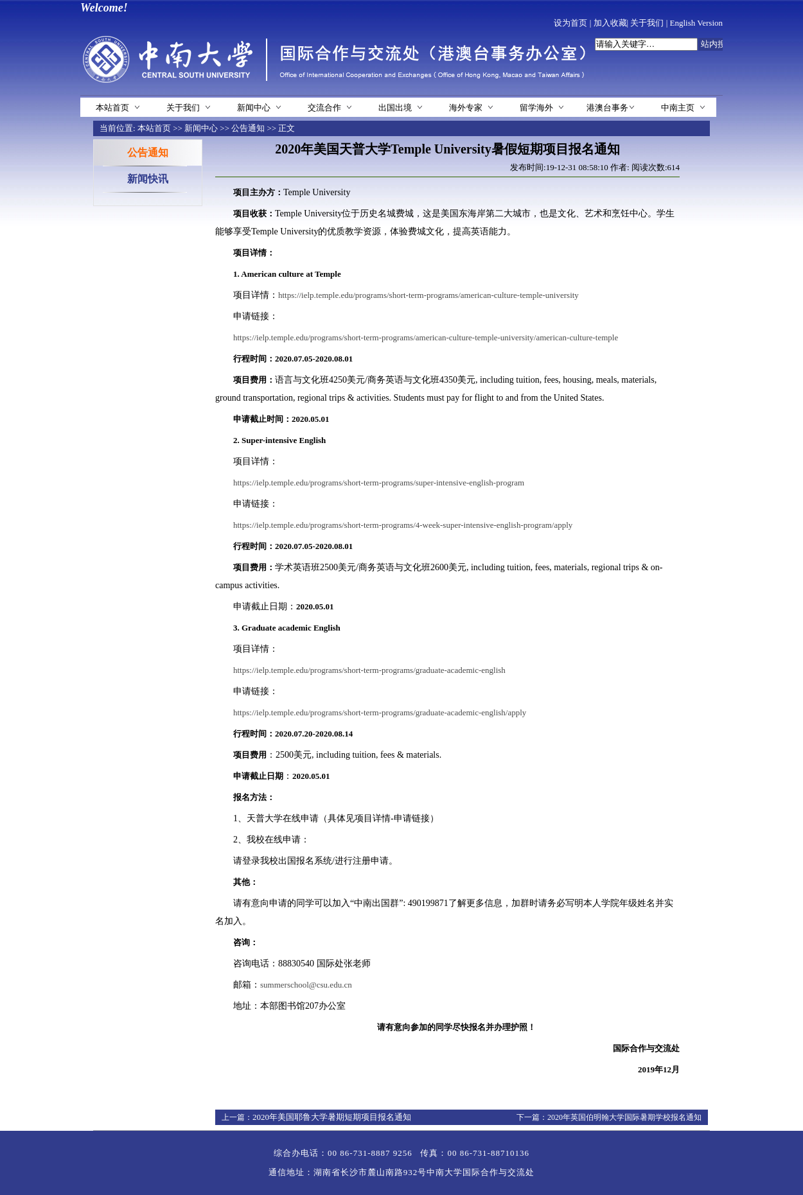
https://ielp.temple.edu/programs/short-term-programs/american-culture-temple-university (428, 295)
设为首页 (570, 23)
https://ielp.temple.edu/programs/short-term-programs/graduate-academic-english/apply (379, 712)
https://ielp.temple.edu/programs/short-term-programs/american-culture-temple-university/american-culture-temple (425, 337)
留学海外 (536, 107)
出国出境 (395, 107)
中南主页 (677, 107)
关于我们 (647, 23)
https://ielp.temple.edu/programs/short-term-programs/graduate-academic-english (369, 670)
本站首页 (112, 107)
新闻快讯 (147, 178)
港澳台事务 (607, 107)
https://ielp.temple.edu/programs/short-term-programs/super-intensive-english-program (378, 482)
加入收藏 (610, 23)
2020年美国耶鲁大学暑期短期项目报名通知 (331, 1117)
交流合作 (324, 107)
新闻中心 (253, 107)
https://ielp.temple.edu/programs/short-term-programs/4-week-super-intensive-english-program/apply (402, 525)
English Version (696, 23)
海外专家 (465, 107)
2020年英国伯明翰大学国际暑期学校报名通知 (624, 1117)
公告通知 (248, 128)
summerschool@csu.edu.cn (306, 985)
